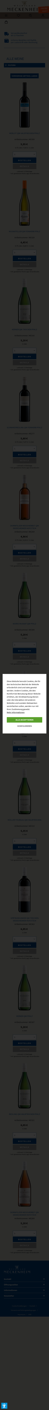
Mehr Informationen (16, 712)
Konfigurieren (24, 726)
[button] (4, 1406)
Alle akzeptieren (24, 719)
